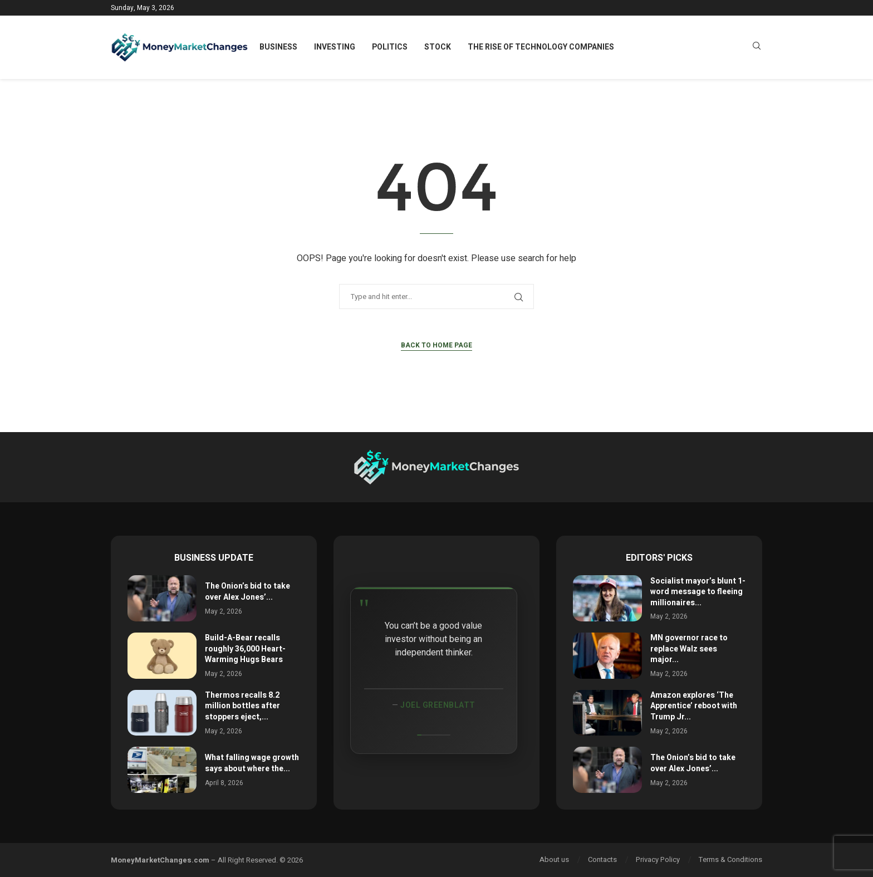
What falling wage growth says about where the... (252, 763)
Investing (334, 47)
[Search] (756, 47)
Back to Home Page (436, 345)
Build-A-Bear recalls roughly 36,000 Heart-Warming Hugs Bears (245, 648)
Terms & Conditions (730, 859)
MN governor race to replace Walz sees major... (689, 648)
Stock (437, 47)
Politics (390, 47)
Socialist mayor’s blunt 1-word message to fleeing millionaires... (698, 592)
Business (278, 47)
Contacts (602, 859)
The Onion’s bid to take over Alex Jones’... (247, 591)
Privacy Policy (658, 859)
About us (554, 859)
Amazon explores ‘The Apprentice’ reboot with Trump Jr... (693, 706)
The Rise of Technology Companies (541, 47)
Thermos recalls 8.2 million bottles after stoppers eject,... (242, 706)
